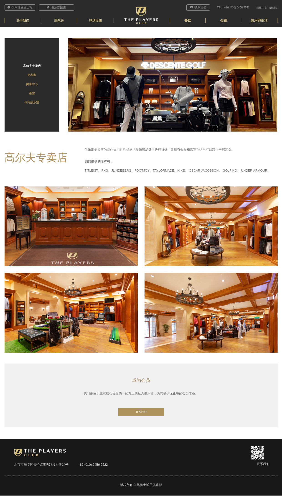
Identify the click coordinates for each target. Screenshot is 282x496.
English (273, 7)
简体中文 (261, 7)
